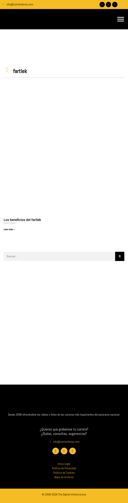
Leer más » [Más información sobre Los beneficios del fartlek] (9, 229)
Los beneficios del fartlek (22, 220)
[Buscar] (119, 256)
